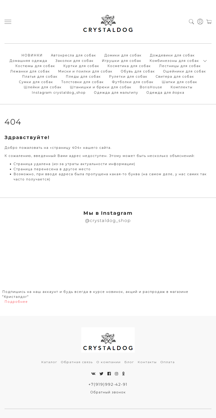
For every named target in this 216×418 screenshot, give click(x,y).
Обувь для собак (138, 71)
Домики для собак (123, 55)
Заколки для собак (74, 61)
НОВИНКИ (32, 55)
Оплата (167, 362)
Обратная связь (77, 362)
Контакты (147, 362)
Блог (129, 362)
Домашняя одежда (28, 61)
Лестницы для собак (180, 66)
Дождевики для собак (172, 55)
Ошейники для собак (184, 71)
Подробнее (16, 302)
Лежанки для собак (30, 71)
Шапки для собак (179, 82)
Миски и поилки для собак (85, 71)
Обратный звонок (108, 392)
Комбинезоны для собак (174, 61)
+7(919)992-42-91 (108, 384)
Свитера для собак (175, 77)
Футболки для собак (133, 82)
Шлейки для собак (43, 87)
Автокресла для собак (73, 55)
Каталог (49, 362)
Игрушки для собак (121, 61)
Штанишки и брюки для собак (101, 87)
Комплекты (182, 87)
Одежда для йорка (165, 93)
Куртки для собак (81, 66)
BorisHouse (151, 87)
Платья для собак (40, 77)
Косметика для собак (129, 66)
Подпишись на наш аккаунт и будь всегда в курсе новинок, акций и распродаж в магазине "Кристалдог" (95, 294)
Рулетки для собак (128, 77)
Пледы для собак (83, 77)
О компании (108, 362)
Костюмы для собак (35, 66)
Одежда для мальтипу (116, 93)
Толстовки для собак (82, 82)
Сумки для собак (36, 82)
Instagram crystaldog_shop (59, 93)
